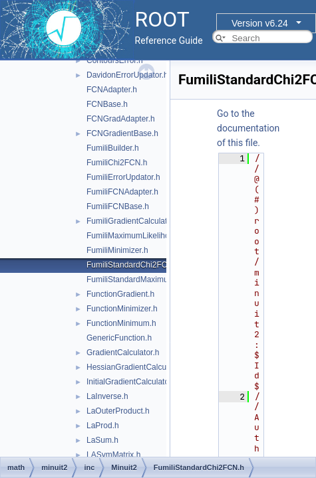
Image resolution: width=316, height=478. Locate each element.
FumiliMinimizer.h (117, 250)
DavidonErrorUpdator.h (127, 75)
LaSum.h (102, 440)
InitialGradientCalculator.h (132, 381)
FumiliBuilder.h (112, 148)
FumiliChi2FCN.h (116, 162)
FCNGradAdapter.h (120, 118)
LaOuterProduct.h (118, 411)
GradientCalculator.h (122, 352)
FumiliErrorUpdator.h (123, 177)
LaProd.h (102, 425)
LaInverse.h (107, 396)
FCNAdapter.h (111, 89)
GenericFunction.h (119, 338)
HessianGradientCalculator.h (137, 367)
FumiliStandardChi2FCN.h (133, 265)
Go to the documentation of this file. (248, 128)
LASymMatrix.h (113, 454)
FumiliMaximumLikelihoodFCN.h (144, 235)
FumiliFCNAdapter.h (122, 192)
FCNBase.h (107, 104)
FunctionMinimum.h (121, 323)
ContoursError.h (114, 60)
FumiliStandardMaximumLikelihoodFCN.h (160, 279)
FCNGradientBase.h (122, 133)
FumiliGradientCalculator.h (133, 221)
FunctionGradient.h (120, 294)
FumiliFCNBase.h (117, 206)
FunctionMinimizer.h (122, 308)
